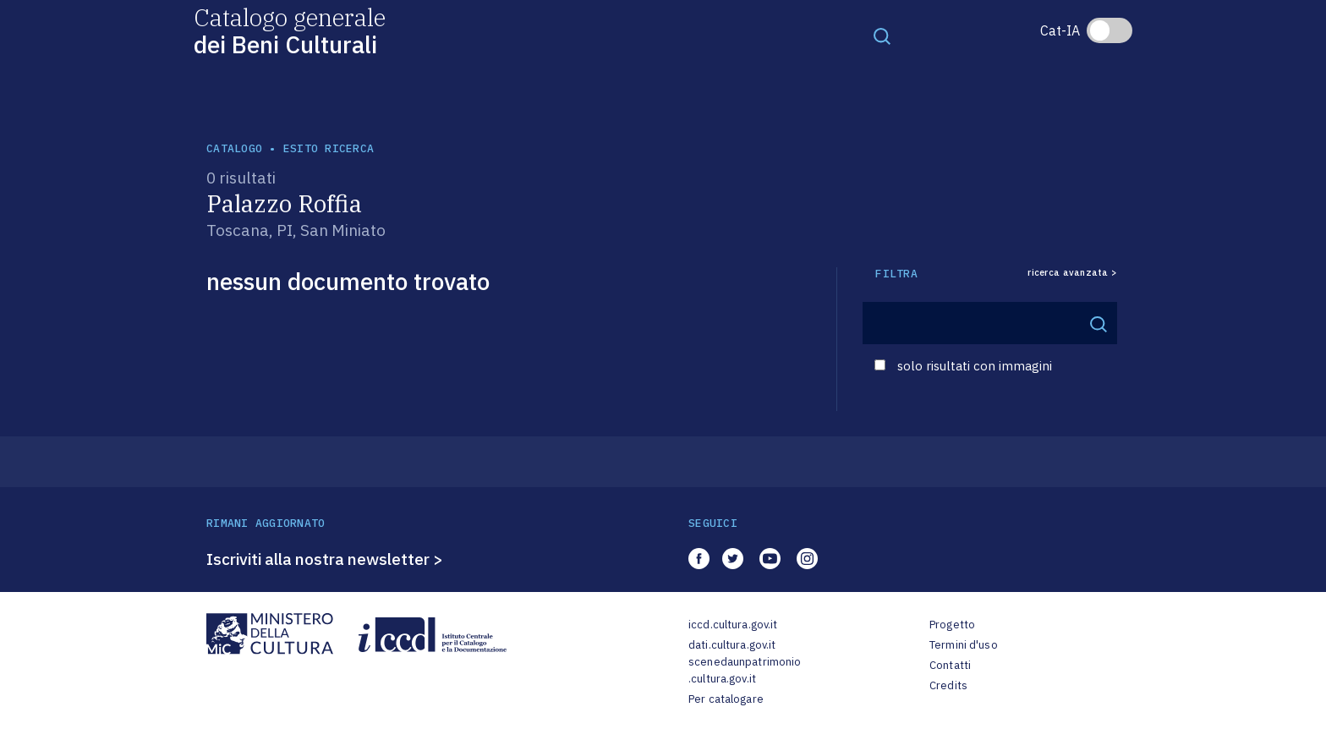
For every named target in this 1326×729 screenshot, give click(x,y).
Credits (948, 685)
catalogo (234, 148)
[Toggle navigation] (882, 35)
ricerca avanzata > (1072, 272)
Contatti (950, 665)
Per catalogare (726, 699)
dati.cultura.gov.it (731, 645)
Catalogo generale (290, 30)
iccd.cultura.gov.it (732, 624)
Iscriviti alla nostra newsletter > (324, 559)
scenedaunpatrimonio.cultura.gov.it (744, 670)
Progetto (952, 624)
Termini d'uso (963, 645)
